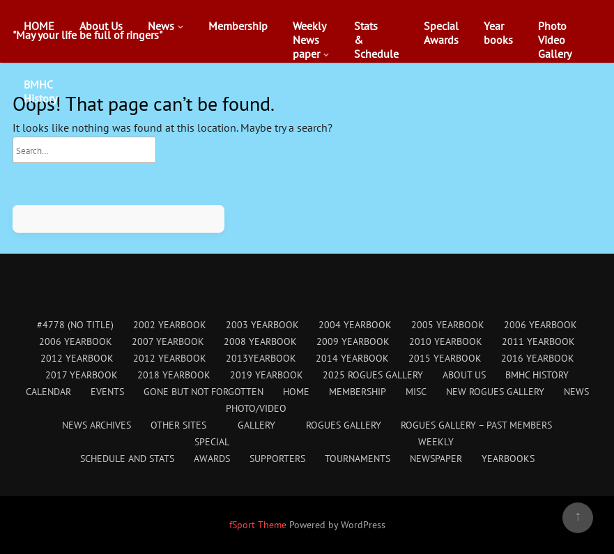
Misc (416, 391)
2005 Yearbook (447, 324)
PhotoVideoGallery (554, 40)
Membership (238, 26)
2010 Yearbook (445, 341)
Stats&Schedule (376, 40)
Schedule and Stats (127, 458)
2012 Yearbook (77, 358)
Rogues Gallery (343, 425)
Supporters (277, 458)
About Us (101, 26)
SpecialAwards (441, 33)
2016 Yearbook (537, 358)
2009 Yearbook (353, 341)
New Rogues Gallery (495, 391)
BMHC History (537, 375)
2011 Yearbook (538, 341)
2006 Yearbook (540, 324)
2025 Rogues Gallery (373, 375)
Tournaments (357, 458)
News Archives (96, 425)
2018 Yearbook (173, 375)
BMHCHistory (40, 91)
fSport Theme (259, 524)
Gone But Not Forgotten (203, 391)
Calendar (48, 391)
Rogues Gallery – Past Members (476, 425)
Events (107, 391)
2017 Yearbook (81, 375)
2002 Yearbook (169, 324)
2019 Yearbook (266, 375)
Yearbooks (498, 33)
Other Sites (178, 425)
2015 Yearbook (445, 358)
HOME (39, 26)
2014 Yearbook (352, 358)
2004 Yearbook (355, 324)
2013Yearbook (261, 358)
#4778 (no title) (75, 324)
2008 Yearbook (260, 341)
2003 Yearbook (262, 324)
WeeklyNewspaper (309, 40)
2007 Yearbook (168, 341)
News (161, 26)
